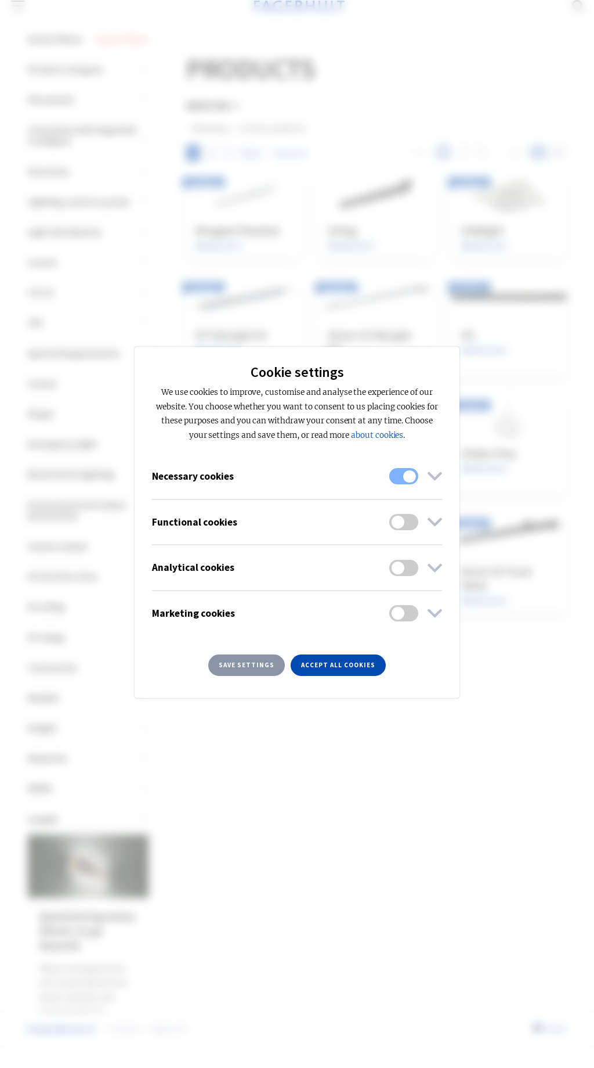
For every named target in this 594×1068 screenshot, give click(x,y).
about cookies (377, 435)
